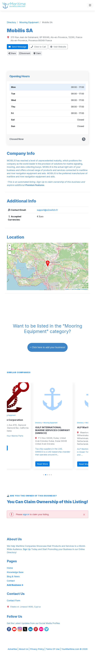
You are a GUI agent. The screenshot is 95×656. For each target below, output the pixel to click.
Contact (11, 580)
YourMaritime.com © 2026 (74, 649)
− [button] (9, 248)
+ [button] (9, 245)
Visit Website (58, 46)
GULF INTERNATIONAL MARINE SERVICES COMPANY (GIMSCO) (67, 430)
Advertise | (13, 649)
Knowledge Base (15, 572)
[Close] (84, 514)
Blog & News (13, 576)
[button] (43, 474)
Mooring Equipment (23, 415)
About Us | (24, 649)
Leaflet (67, 289)
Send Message (17, 46)
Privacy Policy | (38, 649)
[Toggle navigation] (90, 5)
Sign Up (27, 549)
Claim (37, 53)
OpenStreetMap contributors (79, 289)
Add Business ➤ (15, 585)
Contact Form (13, 600)
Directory (11, 415)
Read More (15, 448)
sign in (26, 514)
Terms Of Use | (53, 649)
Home (10, 568)
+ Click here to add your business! (47, 347)
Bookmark (24, 53)
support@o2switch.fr (47, 210)
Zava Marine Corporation (23, 419)
